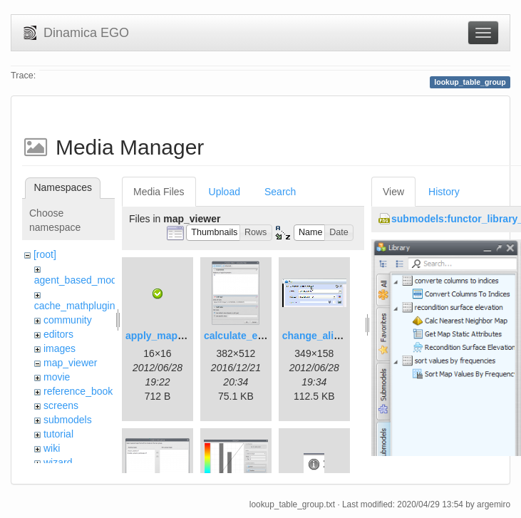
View (393, 191)
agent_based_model (79, 280)
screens (60, 405)
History (444, 191)
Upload (224, 191)
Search (280, 191)
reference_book (78, 391)
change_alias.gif (321, 335)
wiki (51, 448)
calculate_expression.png (265, 335)
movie (56, 377)
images (59, 348)
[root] (44, 254)
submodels (67, 419)
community (67, 320)
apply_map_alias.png (176, 335)
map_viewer (70, 362)
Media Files (159, 191)
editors (58, 334)
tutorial (58, 434)
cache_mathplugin (74, 305)
